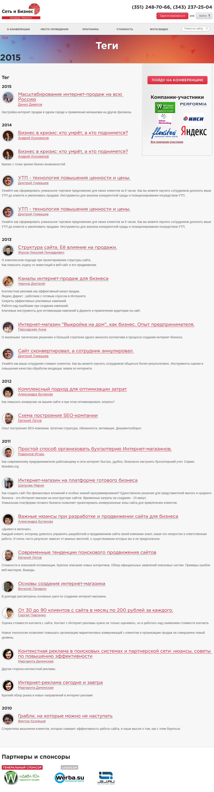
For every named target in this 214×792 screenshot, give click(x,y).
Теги (5, 37)
